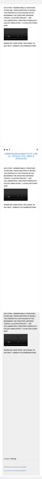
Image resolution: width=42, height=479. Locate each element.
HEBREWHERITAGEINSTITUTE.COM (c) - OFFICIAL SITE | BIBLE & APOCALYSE (21, 156)
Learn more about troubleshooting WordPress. (15, 470)
